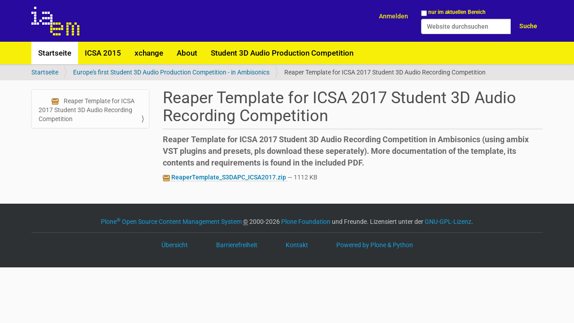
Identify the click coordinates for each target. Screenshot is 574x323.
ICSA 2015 (103, 52)
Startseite (54, 52)
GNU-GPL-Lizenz (448, 221)
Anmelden (393, 16)
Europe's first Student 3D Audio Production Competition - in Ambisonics (171, 72)
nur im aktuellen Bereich (457, 12)
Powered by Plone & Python (374, 245)
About (187, 52)
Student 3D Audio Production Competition (282, 52)
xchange (149, 52)
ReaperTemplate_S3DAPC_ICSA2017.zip (225, 177)
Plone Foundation (305, 221)
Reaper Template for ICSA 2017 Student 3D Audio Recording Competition (87, 109)
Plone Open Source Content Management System (171, 221)
